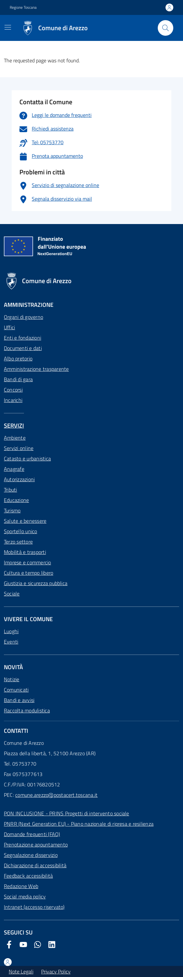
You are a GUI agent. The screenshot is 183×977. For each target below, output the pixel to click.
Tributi (10, 490)
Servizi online (18, 448)
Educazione (16, 500)
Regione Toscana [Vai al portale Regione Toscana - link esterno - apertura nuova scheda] (23, 7)
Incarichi (13, 400)
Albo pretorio (18, 358)
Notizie (11, 679)
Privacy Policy (56, 971)
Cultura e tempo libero (28, 573)
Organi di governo (23, 317)
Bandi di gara (18, 379)
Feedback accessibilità (28, 876)
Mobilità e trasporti (25, 552)
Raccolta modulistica (27, 710)
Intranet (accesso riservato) (34, 907)
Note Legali (21, 971)
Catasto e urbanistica (27, 458)
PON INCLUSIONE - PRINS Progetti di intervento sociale (66, 813)
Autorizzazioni (19, 479)
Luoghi (11, 631)
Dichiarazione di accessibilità (35, 865)
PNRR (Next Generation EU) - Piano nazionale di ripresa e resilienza (79, 824)
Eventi (11, 641)
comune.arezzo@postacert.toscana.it (56, 795)
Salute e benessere (25, 521)
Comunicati (16, 690)
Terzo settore (18, 541)
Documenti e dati (23, 348)
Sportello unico (20, 531)
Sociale (12, 593)
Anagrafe (14, 469)
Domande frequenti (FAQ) (32, 834)
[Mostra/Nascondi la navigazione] (8, 27)
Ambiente (15, 438)
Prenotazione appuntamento (36, 844)
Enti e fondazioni (22, 338)
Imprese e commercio (27, 562)
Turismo (12, 510)
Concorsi (13, 390)
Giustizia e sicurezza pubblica (35, 583)
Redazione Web (21, 886)
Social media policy (25, 896)
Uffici (9, 327)
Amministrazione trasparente (36, 369)
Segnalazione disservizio (31, 855)
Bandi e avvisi (19, 700)
